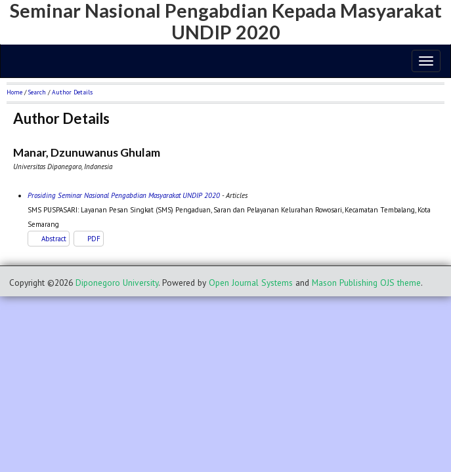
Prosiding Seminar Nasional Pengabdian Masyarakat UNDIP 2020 (124, 195)
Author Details (72, 92)
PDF (93, 238)
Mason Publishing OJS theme (366, 282)
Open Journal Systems (251, 282)
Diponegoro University (116, 282)
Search (37, 92)
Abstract (53, 238)
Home (14, 92)
